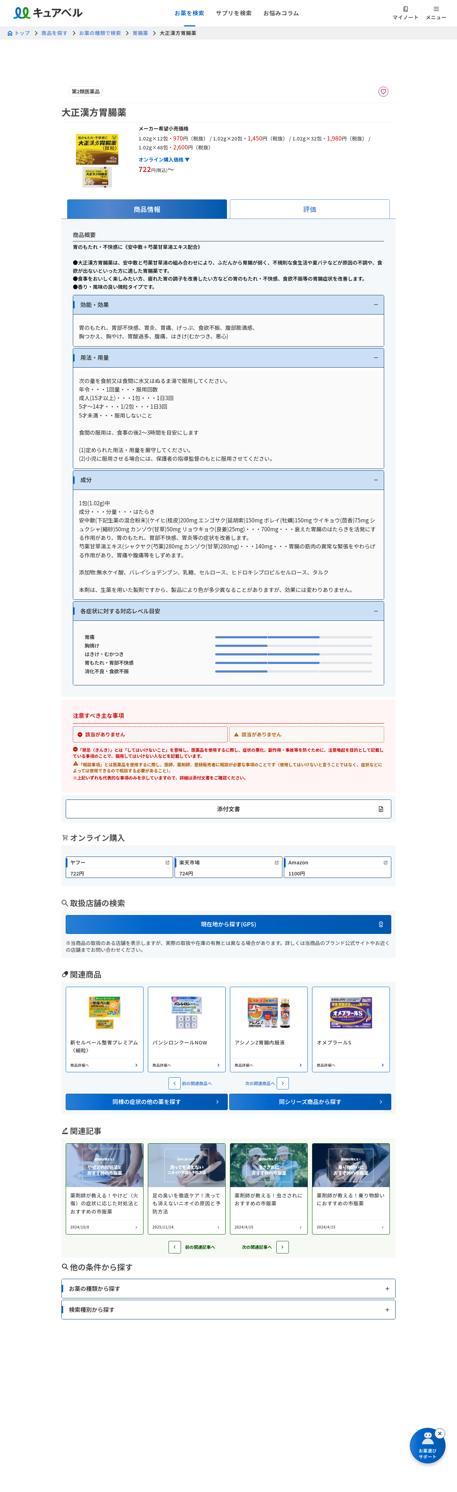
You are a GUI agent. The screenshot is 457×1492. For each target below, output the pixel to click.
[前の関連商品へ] (175, 1083)
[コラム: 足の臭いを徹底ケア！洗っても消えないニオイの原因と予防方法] (187, 1189)
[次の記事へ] (282, 1247)
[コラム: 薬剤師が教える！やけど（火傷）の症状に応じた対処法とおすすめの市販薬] (105, 1189)
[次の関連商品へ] (283, 1083)
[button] (228, 304)
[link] (119, 867)
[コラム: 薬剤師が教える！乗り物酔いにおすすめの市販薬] (351, 1189)
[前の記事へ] (175, 1247)
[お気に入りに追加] (383, 92)
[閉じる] (440, 1433)
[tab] (147, 209)
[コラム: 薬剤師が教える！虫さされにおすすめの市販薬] (269, 1189)
